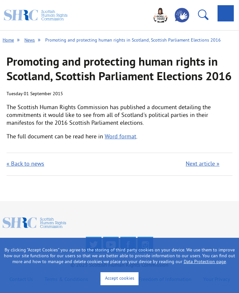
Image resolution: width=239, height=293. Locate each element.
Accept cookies (119, 278)
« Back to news (25, 164)
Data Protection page (205, 262)
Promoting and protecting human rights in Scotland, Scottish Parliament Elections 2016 (133, 40)
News (29, 40)
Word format (120, 137)
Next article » (202, 164)
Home (8, 40)
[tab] (226, 13)
